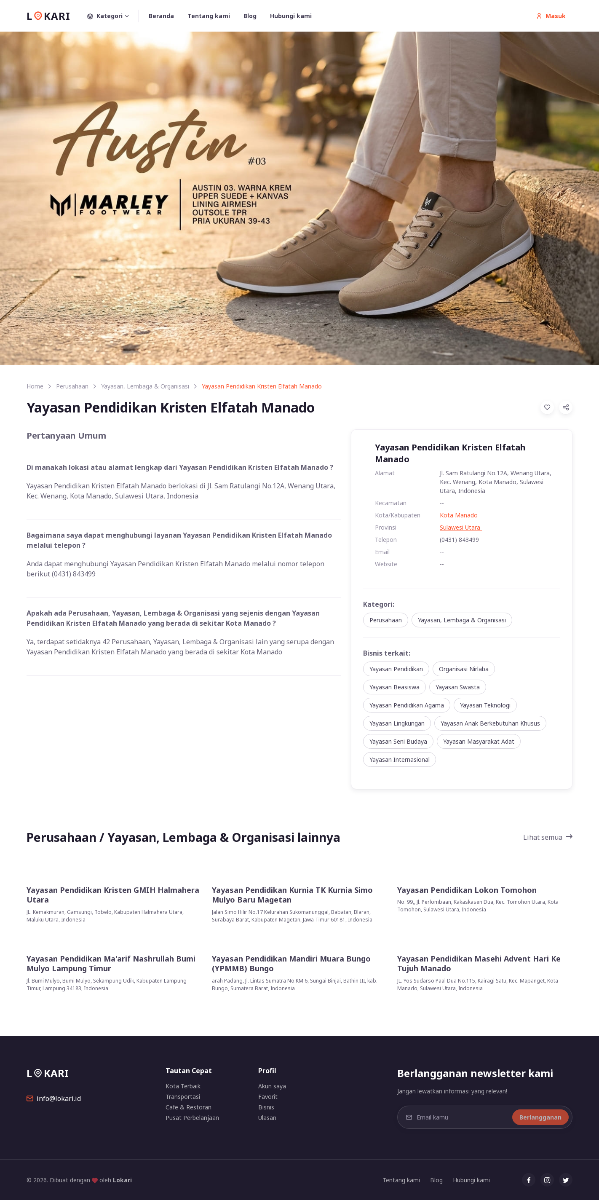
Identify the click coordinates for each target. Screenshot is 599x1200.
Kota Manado (459, 515)
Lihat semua (547, 837)
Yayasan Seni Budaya (398, 741)
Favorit (268, 1097)
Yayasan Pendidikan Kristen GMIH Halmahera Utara (113, 895)
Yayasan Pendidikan (396, 669)
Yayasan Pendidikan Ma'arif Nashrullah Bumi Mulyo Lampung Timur (111, 963)
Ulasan (267, 1118)
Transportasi (183, 1097)
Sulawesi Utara (461, 527)
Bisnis (266, 1107)
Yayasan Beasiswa (394, 687)
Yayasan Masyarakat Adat (478, 741)
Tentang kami (208, 16)
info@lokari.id (54, 1098)
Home (35, 386)
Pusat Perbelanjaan (192, 1118)
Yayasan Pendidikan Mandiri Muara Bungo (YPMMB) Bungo (291, 963)
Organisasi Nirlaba (464, 669)
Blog (250, 16)
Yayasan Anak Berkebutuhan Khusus (490, 723)
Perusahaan (72, 386)
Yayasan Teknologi (485, 705)
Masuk (551, 16)
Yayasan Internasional (399, 759)
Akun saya (272, 1086)
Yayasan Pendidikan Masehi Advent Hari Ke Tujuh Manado (479, 963)
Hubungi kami (291, 16)
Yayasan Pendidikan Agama (406, 705)
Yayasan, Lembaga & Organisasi (145, 386)
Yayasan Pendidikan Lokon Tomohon (467, 890)
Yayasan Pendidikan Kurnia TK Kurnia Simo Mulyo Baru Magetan (292, 895)
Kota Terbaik (183, 1086)
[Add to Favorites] (547, 407)
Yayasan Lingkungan (397, 723)
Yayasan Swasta (458, 687)
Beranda (161, 16)
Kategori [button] (113, 16)
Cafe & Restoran (188, 1107)
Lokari (122, 1180)
